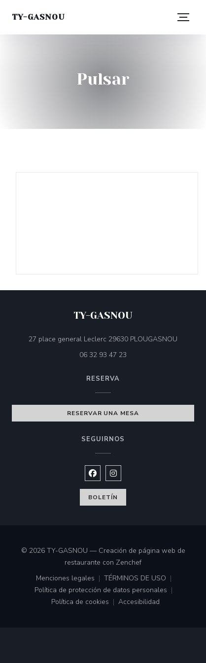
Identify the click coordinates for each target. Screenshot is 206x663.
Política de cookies (84, 602)
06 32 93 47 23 (103, 355)
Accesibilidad (139, 602)
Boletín (103, 497)
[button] (183, 17)
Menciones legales (70, 578)
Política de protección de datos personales (105, 590)
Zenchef (128, 562)
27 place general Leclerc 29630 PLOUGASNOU (111, 338)
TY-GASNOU (38, 17)
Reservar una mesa (103, 413)
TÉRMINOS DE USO (139, 578)
